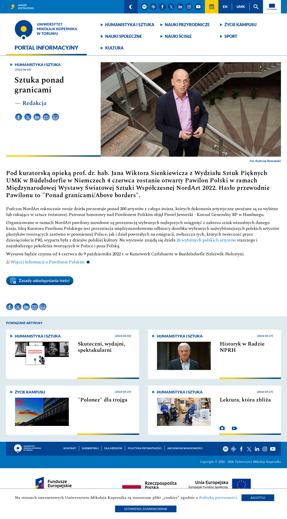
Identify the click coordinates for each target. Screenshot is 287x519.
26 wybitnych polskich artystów (206, 240)
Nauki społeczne (123, 36)
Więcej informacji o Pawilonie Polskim (48, 262)
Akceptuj (257, 498)
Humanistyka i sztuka (129, 24)
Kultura (114, 47)
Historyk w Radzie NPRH (242, 347)
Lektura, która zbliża (245, 400)
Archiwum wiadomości (185, 448)
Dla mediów (113, 448)
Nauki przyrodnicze (187, 24)
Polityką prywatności (218, 498)
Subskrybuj (90, 448)
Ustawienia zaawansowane (145, 509)
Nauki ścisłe (178, 36)
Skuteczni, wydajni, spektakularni (101, 347)
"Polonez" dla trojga (102, 400)
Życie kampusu (240, 24)
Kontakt (69, 448)
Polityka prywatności (145, 448)
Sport (230, 36)
